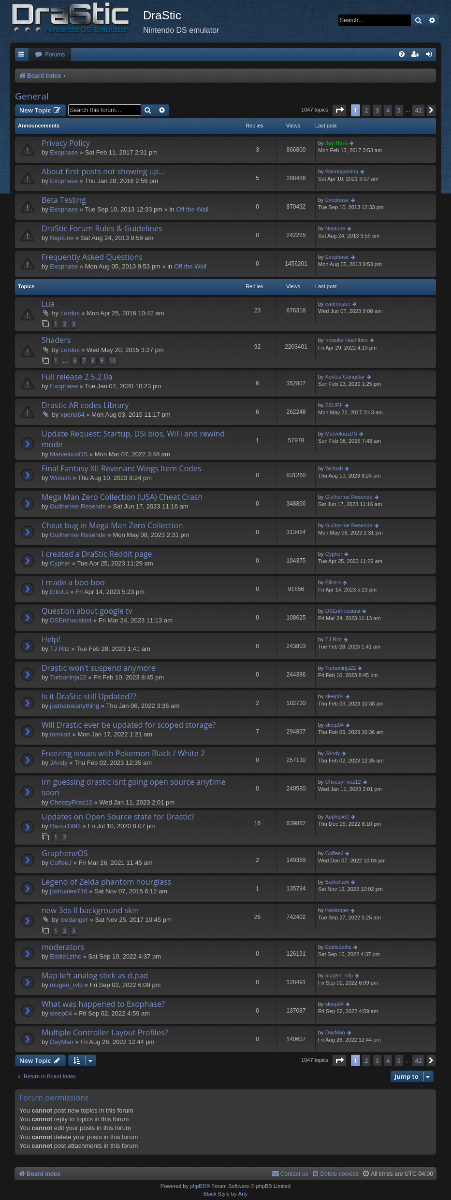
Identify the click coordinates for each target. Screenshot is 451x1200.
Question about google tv (87, 611)
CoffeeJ (61, 862)
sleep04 (334, 696)
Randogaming (342, 171)
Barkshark (337, 882)
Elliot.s (59, 591)
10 (112, 360)
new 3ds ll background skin (90, 910)
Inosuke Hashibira (346, 340)
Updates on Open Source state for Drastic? (118, 816)
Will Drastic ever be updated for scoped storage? (129, 725)
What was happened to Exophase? (103, 1004)
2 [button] (366, 110)
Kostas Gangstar (345, 377)
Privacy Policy (66, 143)
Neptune (61, 237)
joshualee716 (68, 891)
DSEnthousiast (70, 620)
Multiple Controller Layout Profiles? (105, 1032)
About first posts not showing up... (103, 171)
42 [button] (418, 110)
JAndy (58, 762)
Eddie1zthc (65, 956)
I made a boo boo (73, 582)
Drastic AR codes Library (85, 405)
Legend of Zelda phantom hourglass (106, 881)
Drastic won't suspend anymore (99, 668)
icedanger (74, 919)
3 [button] (377, 110)
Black (210, 1194)
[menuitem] (49, 54)
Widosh (60, 477)
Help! (51, 639)
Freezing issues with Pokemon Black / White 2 (123, 753)
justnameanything (74, 705)
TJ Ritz (59, 648)
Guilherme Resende (78, 506)
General (32, 96)
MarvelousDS (68, 454)
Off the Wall (192, 209)
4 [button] (388, 110)
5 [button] (399, 110)
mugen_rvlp (66, 984)
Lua (48, 303)
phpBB (198, 1186)
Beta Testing (64, 200)
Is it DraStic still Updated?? (89, 696)
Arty (243, 1194)
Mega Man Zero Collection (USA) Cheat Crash (122, 497)
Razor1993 (65, 826)
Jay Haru (336, 143)
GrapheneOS (65, 853)
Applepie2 (337, 816)
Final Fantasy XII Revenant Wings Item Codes (121, 468)
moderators (63, 947)
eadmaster (337, 304)
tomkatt (60, 734)
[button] (339, 110)
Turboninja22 (68, 677)
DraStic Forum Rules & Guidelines (102, 228)
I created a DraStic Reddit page (97, 554)
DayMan (61, 1041)
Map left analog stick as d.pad (95, 975)
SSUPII (334, 405)
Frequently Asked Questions (92, 257)
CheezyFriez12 (71, 802)
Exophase (64, 152)
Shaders (56, 340)
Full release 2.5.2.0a (77, 376)
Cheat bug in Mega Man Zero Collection (112, 525)
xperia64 (72, 414)
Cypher (60, 563)
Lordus (70, 313)
